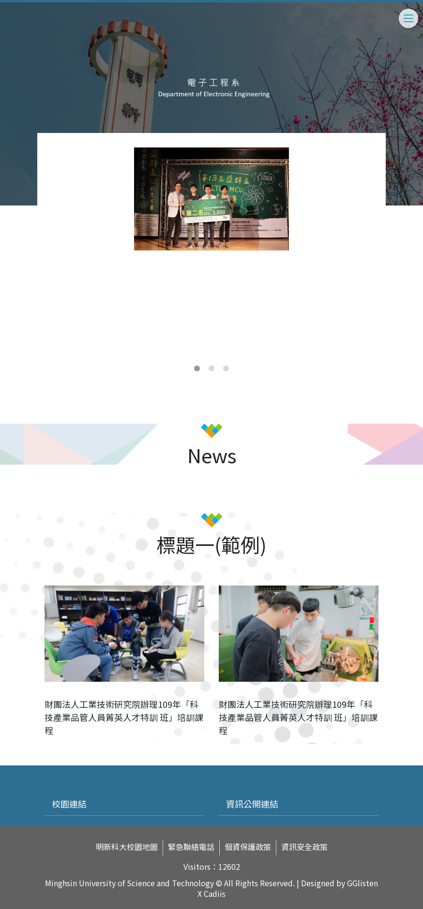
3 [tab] (226, 368)
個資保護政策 (248, 846)
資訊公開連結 (252, 803)
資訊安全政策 (304, 846)
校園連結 (69, 803)
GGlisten (362, 883)
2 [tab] (211, 368)
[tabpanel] (211, 198)
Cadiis (215, 893)
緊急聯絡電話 (191, 846)
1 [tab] (197, 368)
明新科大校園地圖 (127, 846)
